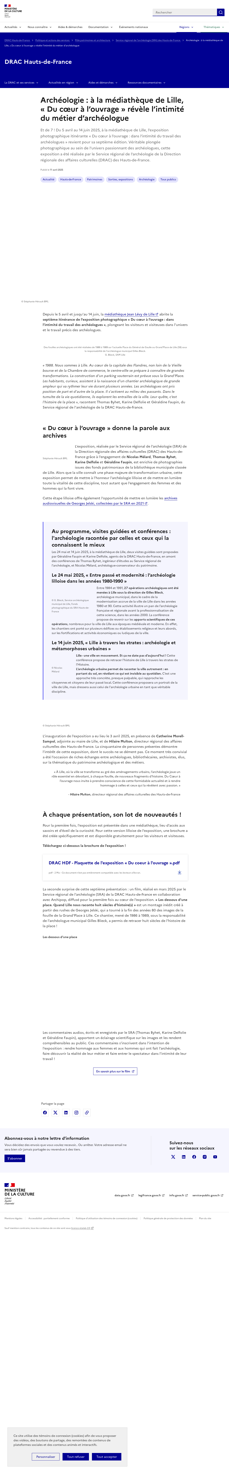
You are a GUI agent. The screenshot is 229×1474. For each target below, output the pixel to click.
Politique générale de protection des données (168, 1459)
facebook (194, 1398)
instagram (204, 1398)
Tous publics (168, 179)
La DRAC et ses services (19, 83)
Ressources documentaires (144, 83)
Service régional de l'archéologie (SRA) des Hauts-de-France (148, 40)
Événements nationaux (133, 27)
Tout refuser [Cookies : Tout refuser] (75, 1456)
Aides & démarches (70, 27)
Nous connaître (38, 27)
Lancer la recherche (221, 12)
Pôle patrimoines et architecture (93, 40)
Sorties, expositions (120, 179)
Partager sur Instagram (76, 1353)
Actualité (48, 179)
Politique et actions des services (52, 40)
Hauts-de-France (70, 179)
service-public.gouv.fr (206, 1436)
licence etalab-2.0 (80, 1469)
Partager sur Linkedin (66, 1353)
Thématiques (212, 27)
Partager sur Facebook (45, 1353)
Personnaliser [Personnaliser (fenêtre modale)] (45, 1456)
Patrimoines (94, 179)
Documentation (98, 27)
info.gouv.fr (176, 1436)
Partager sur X (55, 1353)
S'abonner (14, 1399)
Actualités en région (61, 83)
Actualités (10, 27)
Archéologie (146, 179)
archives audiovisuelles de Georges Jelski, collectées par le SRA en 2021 (149, 636)
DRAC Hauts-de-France (17, 40)
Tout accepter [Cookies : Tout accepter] (106, 1456)
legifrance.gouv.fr (149, 1436)
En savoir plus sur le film (113, 1312)
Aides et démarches (100, 83)
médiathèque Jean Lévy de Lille (129, 314)
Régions (184, 27)
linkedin (183, 1398)
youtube (215, 1398)
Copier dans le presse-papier (87, 1353)
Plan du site (205, 1459)
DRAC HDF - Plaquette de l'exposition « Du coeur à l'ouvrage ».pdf (114, 1104)
